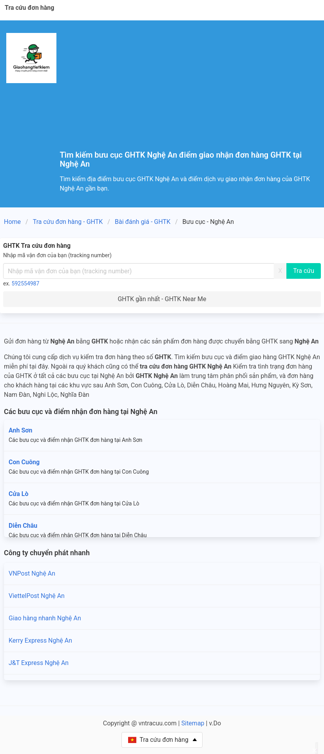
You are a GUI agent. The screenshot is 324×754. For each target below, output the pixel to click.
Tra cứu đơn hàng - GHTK (68, 221)
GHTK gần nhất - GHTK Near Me (162, 299)
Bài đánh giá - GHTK (142, 221)
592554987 (26, 283)
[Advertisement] (189, 92)
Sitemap (193, 723)
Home (12, 221)
